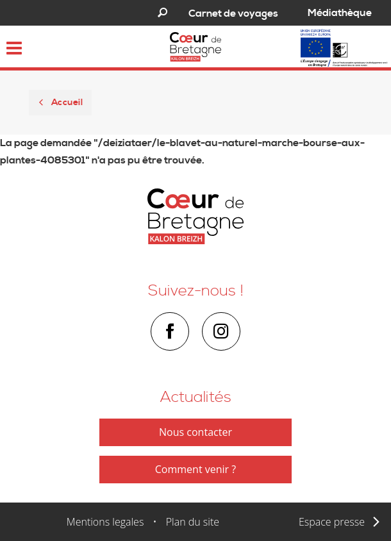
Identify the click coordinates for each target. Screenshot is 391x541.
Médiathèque (340, 12)
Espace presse (332, 522)
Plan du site (192, 522)
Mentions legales (105, 522)
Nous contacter (195, 432)
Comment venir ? (195, 469)
